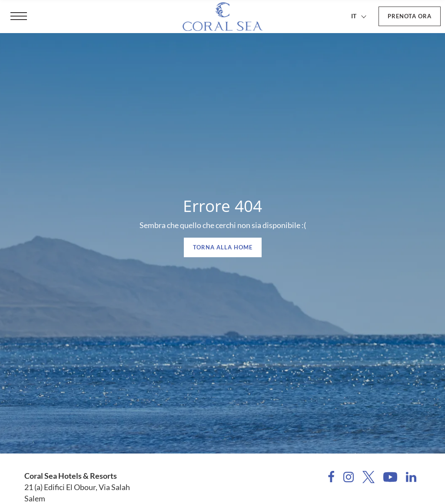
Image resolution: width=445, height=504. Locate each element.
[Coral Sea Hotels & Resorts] (222, 16)
